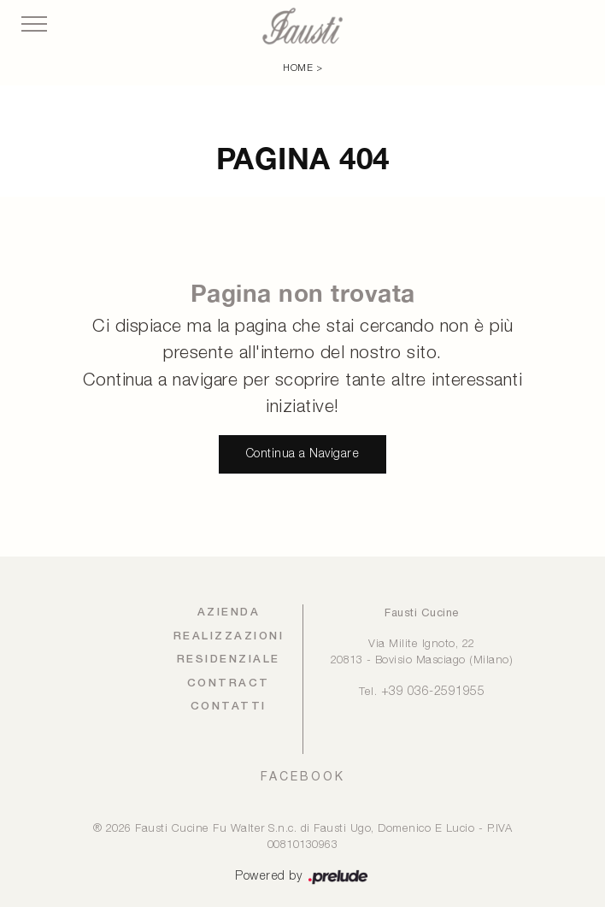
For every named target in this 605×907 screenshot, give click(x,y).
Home (298, 68)
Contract (228, 683)
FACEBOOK (303, 776)
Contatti (229, 706)
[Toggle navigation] (34, 25)
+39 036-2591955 (433, 692)
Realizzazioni (229, 636)
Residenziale (228, 659)
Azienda (229, 612)
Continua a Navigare (303, 454)
